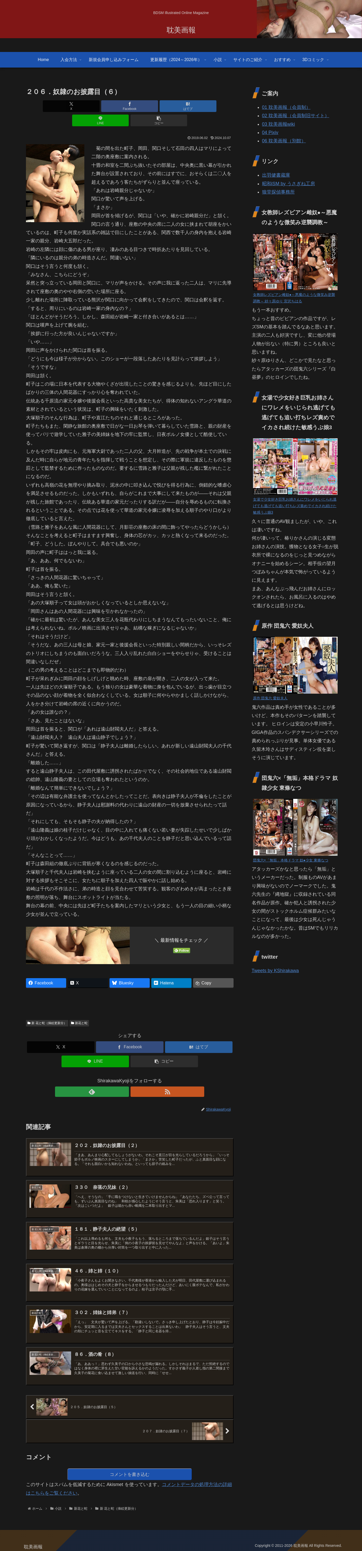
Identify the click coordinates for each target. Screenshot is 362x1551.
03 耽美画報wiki (278, 124)
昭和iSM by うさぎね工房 (288, 183)
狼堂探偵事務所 (278, 192)
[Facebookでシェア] (94, 106)
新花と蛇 (79, 1009)
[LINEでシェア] (164, 106)
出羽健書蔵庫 (276, 175)
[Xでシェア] (60, 106)
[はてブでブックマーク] (129, 106)
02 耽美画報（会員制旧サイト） (295, 115)
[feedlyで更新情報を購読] (124, 1077)
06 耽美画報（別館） (284, 140)
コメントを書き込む (129, 1471)
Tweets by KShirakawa (275, 970)
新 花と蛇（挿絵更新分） (47, 1009)
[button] (199, 106)
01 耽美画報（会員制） (286, 107)
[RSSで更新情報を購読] (136, 1077)
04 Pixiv (270, 132)
